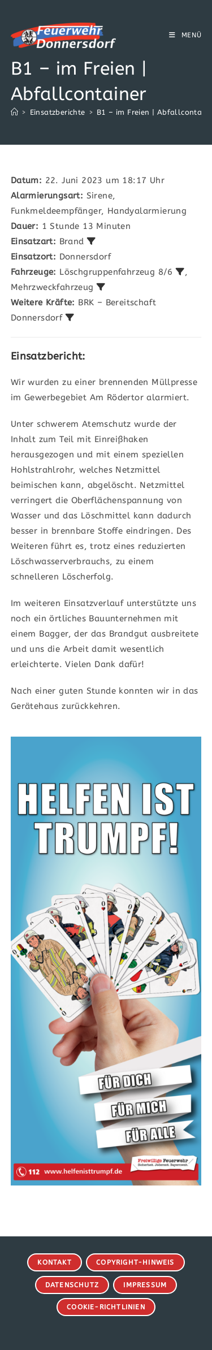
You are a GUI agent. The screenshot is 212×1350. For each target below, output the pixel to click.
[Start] (14, 112)
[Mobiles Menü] (185, 35)
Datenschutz (72, 1285)
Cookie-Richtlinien (106, 1307)
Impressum (145, 1285)
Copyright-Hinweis (135, 1262)
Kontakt (54, 1262)
